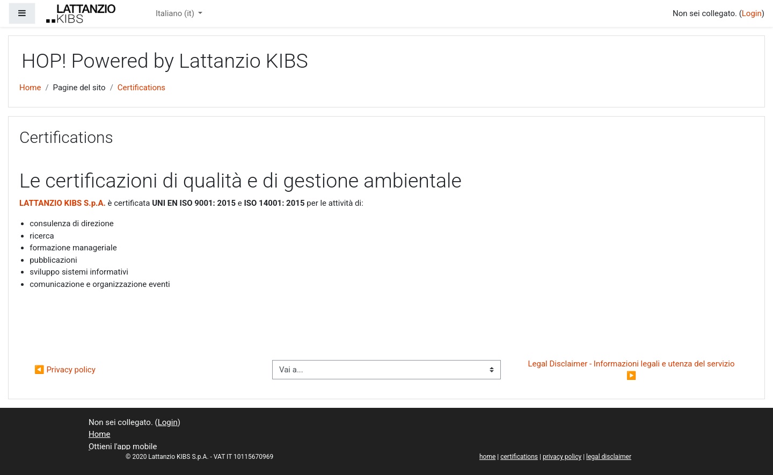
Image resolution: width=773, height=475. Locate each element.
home (487, 456)
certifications (519, 456)
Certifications (141, 87)
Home (30, 87)
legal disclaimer (608, 456)
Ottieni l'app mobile (123, 446)
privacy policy (562, 456)
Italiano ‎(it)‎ (176, 13)
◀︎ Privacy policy (65, 370)
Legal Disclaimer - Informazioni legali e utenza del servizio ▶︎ (632, 370)
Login (752, 13)
